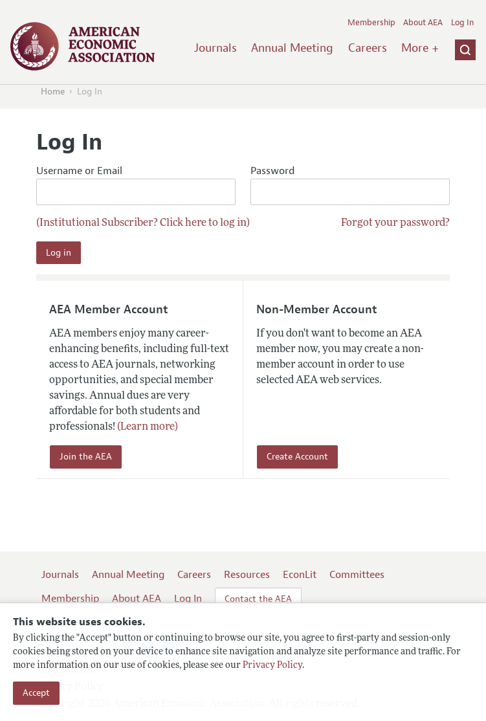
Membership (371, 22)
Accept (36, 692)
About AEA (423, 22)
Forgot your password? (395, 223)
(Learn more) (147, 427)
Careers (367, 48)
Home (53, 91)
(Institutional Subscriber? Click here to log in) (143, 223)
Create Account (297, 456)
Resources (247, 574)
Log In (462, 22)
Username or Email (136, 184)
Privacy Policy (272, 666)
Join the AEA (86, 456)
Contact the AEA (258, 599)
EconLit (299, 574)
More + (420, 48)
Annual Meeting (292, 48)
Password (350, 184)
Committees (356, 574)
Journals (215, 48)
